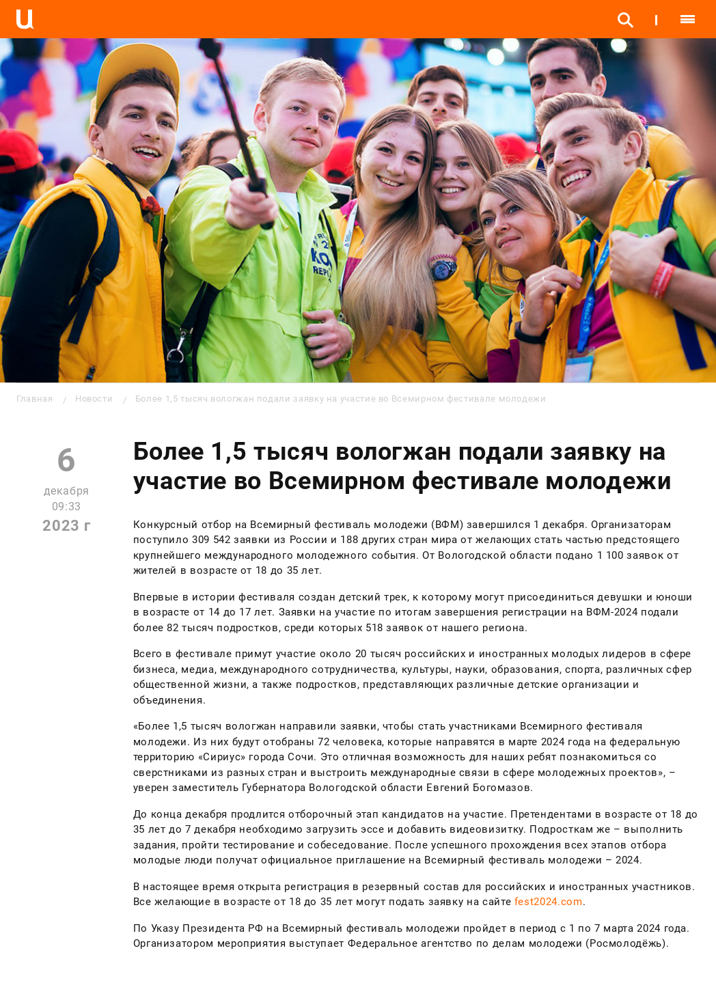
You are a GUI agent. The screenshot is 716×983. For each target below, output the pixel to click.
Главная (34, 398)
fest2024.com (548, 902)
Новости (94, 398)
